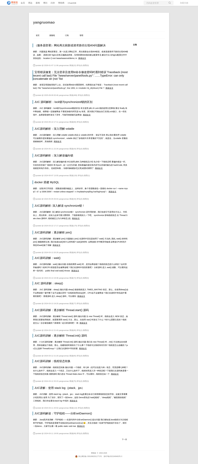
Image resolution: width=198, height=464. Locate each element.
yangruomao (44, 22)
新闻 (38, 3)
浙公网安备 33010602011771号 (88, 456)
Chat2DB (72, 3)
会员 (23, 3)
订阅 (67, 35)
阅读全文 (82, 58)
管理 (81, 35)
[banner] (11, 3)
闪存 (53, 3)
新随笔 (52, 35)
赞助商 (61, 3)
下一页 (124, 439)
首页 (37, 35)
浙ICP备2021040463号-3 (113, 456)
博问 (45, 3)
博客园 (93, 453)
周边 (30, 3)
